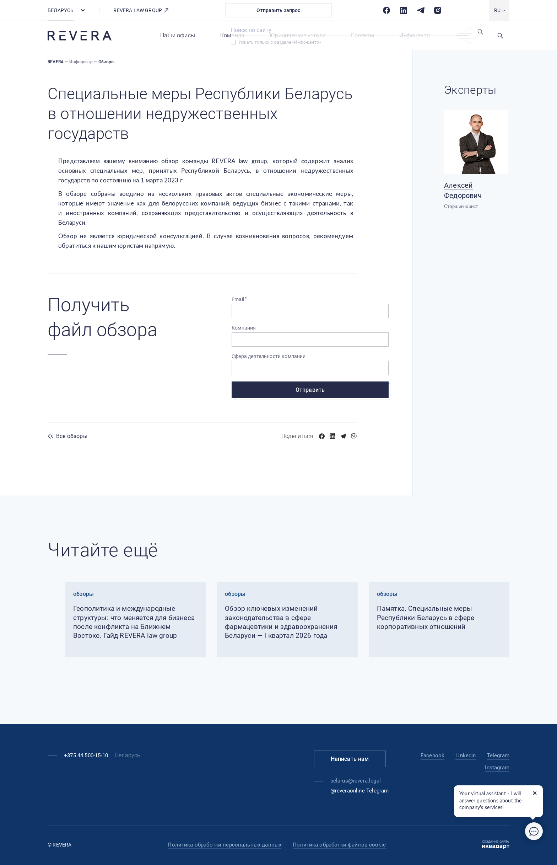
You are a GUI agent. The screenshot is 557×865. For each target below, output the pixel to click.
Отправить (310, 389)
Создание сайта (495, 844)
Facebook (432, 755)
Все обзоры (71, 436)
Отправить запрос (278, 10)
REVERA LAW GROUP (141, 10)
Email (238, 299)
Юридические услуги (297, 35)
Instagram (497, 767)
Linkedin (465, 755)
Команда (232, 35)
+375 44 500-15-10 (86, 755)
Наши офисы (177, 35)
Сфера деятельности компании (269, 356)
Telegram (498, 755)
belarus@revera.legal (355, 781)
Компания (244, 328)
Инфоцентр (414, 35)
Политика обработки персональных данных (224, 845)
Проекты (362, 35)
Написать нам (350, 758)
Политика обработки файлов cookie (339, 845)
